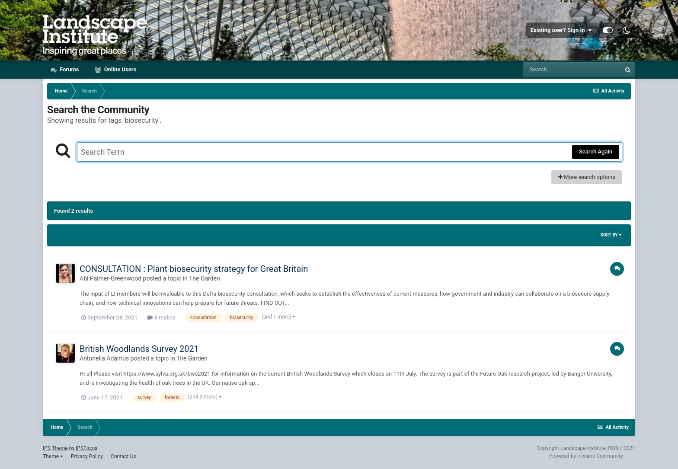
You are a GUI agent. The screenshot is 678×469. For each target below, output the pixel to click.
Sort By (611, 235)
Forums (68, 69)
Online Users (120, 69)
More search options (586, 177)
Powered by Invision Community (586, 456)
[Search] (571, 69)
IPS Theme (55, 448)
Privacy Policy (87, 456)
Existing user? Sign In (561, 30)
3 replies (161, 317)
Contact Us (123, 456)
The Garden (204, 278)
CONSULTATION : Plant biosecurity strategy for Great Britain (194, 269)
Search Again (595, 151)
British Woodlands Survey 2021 (139, 349)
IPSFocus (86, 448)
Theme (53, 456)
